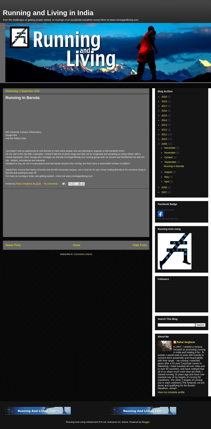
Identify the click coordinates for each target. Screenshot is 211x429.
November (170, 152)
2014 (165, 120)
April (167, 181)
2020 (165, 96)
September (170, 162)
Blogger (145, 422)
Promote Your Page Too (168, 219)
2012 (165, 129)
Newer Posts (13, 245)
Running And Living (166, 210)
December (170, 147)
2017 (165, 106)
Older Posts (140, 245)
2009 (165, 143)
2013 (165, 124)
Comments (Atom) (83, 254)
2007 (165, 192)
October (169, 157)
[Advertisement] (76, 212)
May (166, 176)
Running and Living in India (48, 13)
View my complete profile (171, 392)
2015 (165, 115)
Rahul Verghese (186, 342)
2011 (165, 134)
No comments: (51, 183)
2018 (165, 101)
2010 (165, 139)
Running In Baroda (23, 98)
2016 (165, 110)
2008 (165, 187)
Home (76, 245)
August (168, 172)
